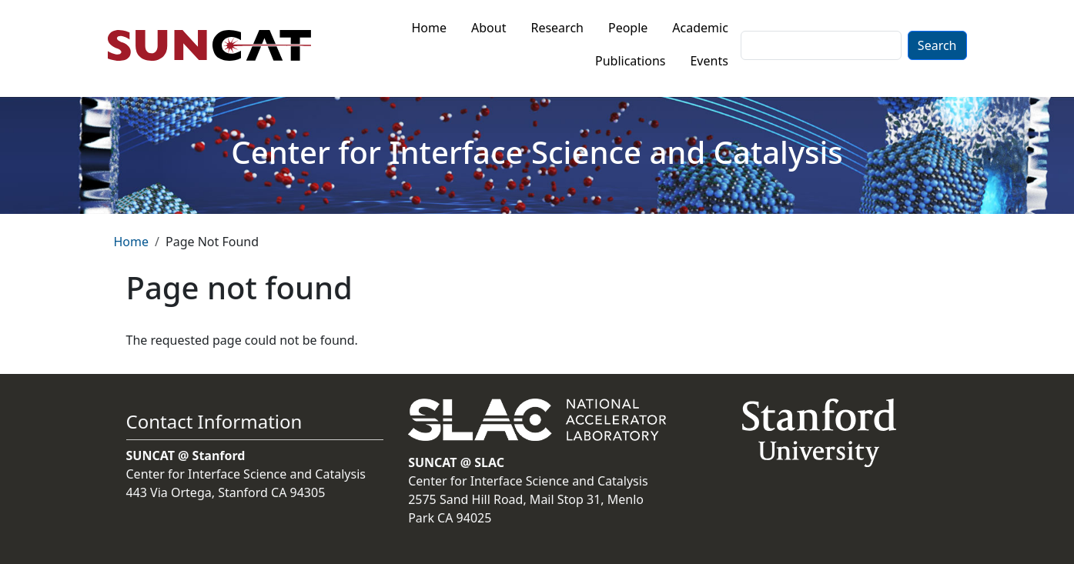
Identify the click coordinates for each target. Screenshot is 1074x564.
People (627, 27)
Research (557, 27)
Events (709, 60)
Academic (700, 27)
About (488, 27)
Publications (630, 60)
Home (429, 27)
